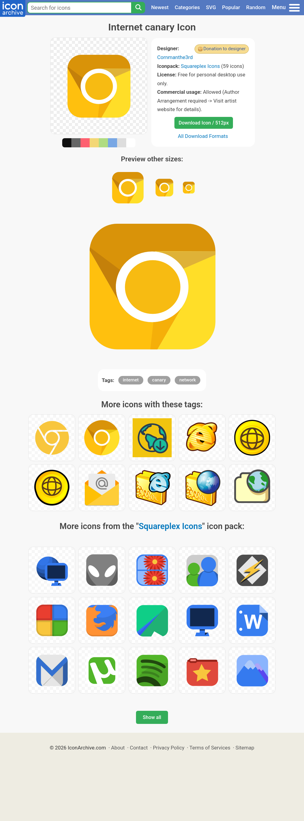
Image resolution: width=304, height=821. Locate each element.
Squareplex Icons (200, 66)
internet (131, 380)
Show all (152, 717)
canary (159, 380)
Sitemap (244, 748)
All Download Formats (203, 136)
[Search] (138, 7)
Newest (160, 7)
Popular (231, 7)
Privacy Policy (168, 748)
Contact (139, 748)
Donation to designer (224, 48)
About (118, 748)
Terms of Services (209, 748)
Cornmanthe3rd (175, 57)
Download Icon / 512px (204, 123)
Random (255, 7)
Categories (187, 7)
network (187, 380)
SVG (211, 7)
